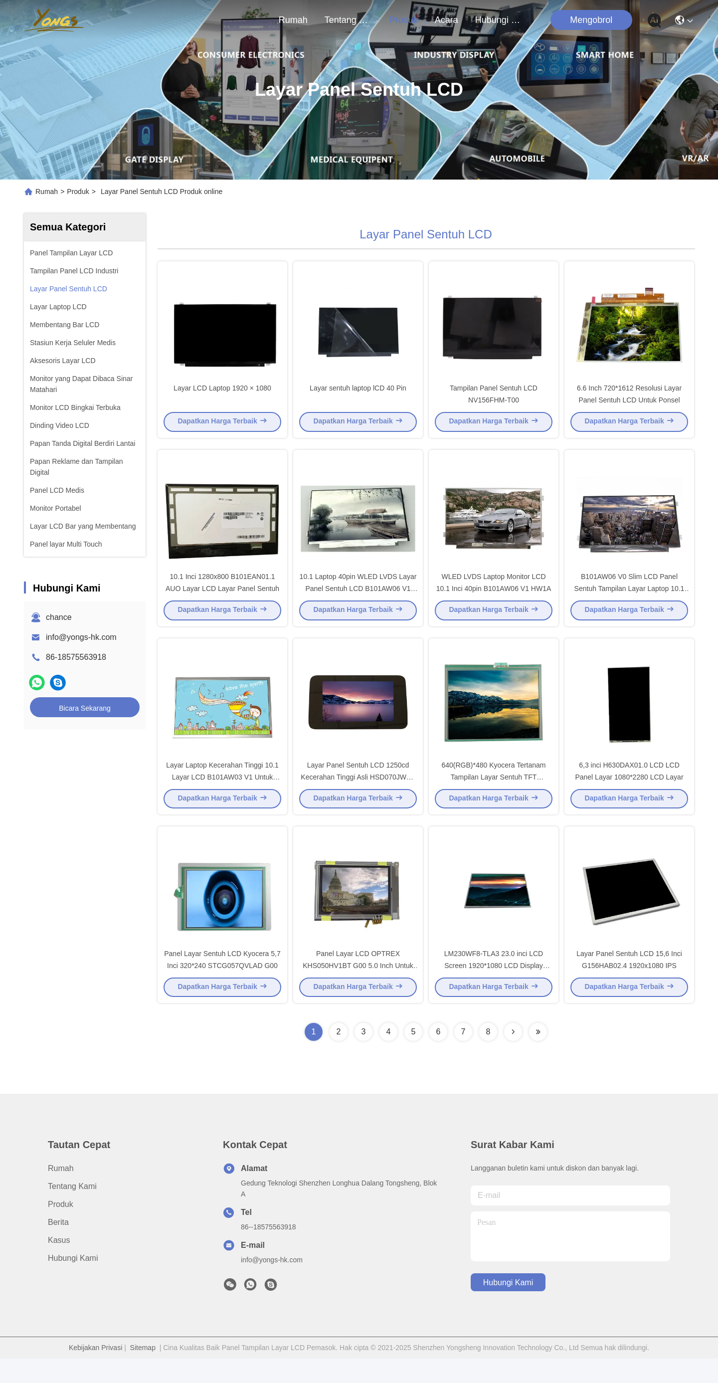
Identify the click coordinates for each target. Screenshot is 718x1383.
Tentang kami (348, 20)
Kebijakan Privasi (95, 1372)
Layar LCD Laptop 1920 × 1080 (222, 394)
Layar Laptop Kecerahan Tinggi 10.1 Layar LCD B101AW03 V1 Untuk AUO (222, 795)
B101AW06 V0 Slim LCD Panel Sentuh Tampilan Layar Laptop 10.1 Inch (629, 600)
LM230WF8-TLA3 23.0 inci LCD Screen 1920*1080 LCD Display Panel (493, 989)
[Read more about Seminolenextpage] (513, 1056)
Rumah (293, 20)
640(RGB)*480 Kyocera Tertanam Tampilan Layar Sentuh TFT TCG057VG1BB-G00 (493, 795)
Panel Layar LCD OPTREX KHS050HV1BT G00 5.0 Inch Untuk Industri (358, 989)
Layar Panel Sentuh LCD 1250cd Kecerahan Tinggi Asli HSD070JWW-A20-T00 (358, 795)
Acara (446, 20)
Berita (58, 1246)
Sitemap (143, 1372)
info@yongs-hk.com (81, 637)
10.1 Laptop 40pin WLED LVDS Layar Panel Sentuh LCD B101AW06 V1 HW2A (358, 600)
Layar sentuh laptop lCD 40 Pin (358, 394)
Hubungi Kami (499, 20)
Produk (403, 20)
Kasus (59, 1264)
